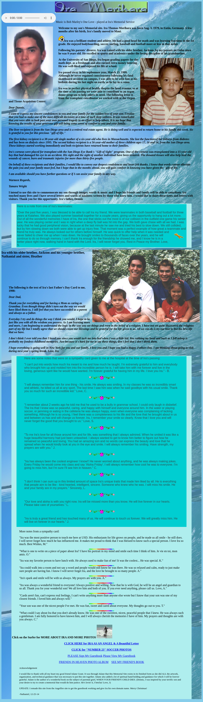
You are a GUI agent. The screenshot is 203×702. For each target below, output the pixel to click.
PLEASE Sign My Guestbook (85, 655)
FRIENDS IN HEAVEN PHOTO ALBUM (83, 662)
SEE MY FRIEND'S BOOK (127, 662)
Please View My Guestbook (119, 655)
